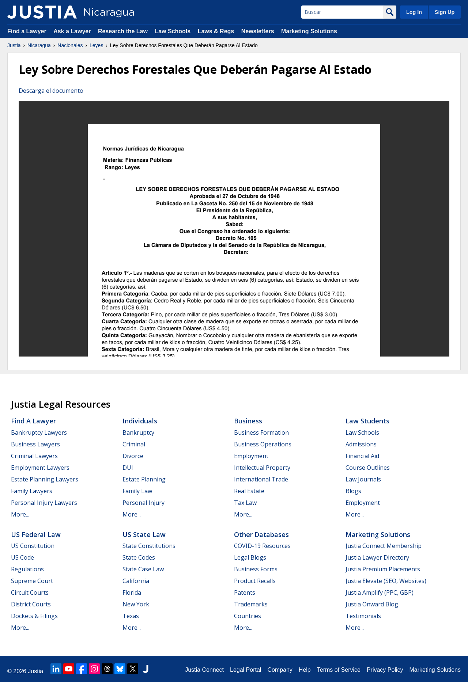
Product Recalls (255, 581)
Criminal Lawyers (34, 456)
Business (248, 420)
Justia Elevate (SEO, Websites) (386, 581)
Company (279, 670)
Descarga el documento (51, 91)
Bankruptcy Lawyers (39, 432)
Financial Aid (362, 456)
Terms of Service (339, 670)
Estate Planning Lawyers (44, 479)
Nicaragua (39, 45)
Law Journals (363, 479)
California (135, 581)
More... (20, 514)
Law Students (367, 420)
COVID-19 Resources (262, 546)
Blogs (353, 491)
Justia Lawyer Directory (377, 557)
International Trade (261, 479)
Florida (131, 592)
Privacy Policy (385, 670)
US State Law (144, 534)
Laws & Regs (216, 31)
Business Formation (261, 432)
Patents (244, 592)
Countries (247, 616)
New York (135, 604)
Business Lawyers (35, 444)
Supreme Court (32, 581)
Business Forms (256, 569)
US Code (22, 557)
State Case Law (143, 569)
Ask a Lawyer (73, 31)
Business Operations (262, 444)
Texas (130, 616)
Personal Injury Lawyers (44, 503)
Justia (14, 45)
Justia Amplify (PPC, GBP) (380, 592)
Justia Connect (204, 670)
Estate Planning (144, 479)
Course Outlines (368, 468)
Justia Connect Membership (384, 546)
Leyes (96, 45)
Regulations (27, 569)
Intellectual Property (262, 468)
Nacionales (70, 45)
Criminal (133, 444)
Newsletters (257, 31)
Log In (414, 12)
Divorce (132, 456)
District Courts (31, 604)
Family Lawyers (31, 491)
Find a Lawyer (26, 31)
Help (305, 670)
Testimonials (363, 616)
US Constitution (32, 546)
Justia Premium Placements (383, 569)
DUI (127, 468)
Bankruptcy (138, 432)
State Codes (138, 557)
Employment (251, 456)
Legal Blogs (250, 557)
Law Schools (172, 31)
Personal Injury (143, 503)
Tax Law (245, 503)
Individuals (139, 420)
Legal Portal (245, 670)
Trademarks (251, 604)
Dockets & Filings (34, 616)
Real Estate (249, 491)
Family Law (137, 491)
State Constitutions (149, 546)
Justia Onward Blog (372, 604)
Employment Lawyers (40, 468)
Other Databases (261, 534)
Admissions (361, 444)
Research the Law (123, 31)
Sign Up (444, 12)
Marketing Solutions (309, 31)
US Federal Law (36, 534)
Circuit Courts (30, 592)
